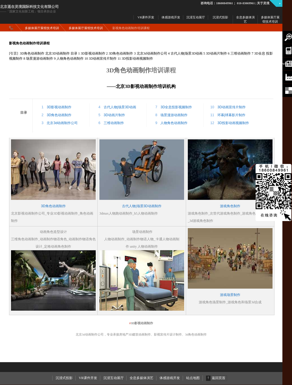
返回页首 (218, 378)
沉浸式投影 (64, 378)
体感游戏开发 (170, 378)
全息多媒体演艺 (141, 378)
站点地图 (193, 378)
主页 (12, 28)
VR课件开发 (88, 378)
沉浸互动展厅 (113, 378)
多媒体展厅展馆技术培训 (42, 28)
